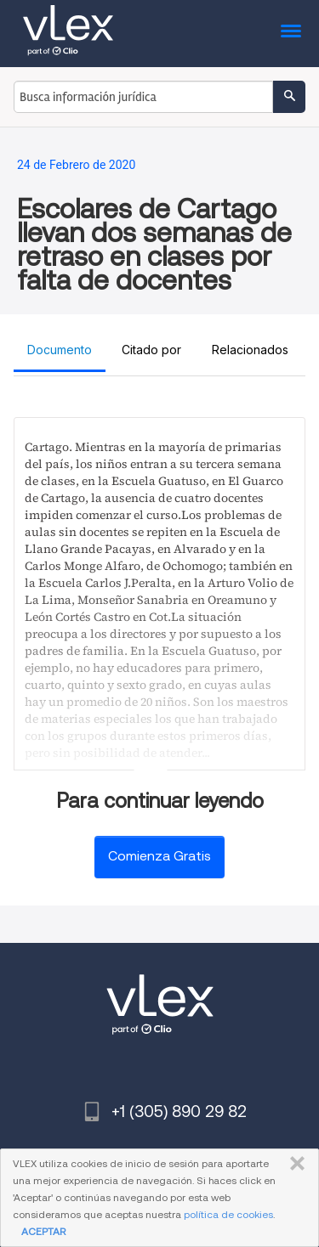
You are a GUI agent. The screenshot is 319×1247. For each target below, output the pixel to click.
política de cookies (228, 1214)
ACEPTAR (43, 1231)
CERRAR (293, 1163)
